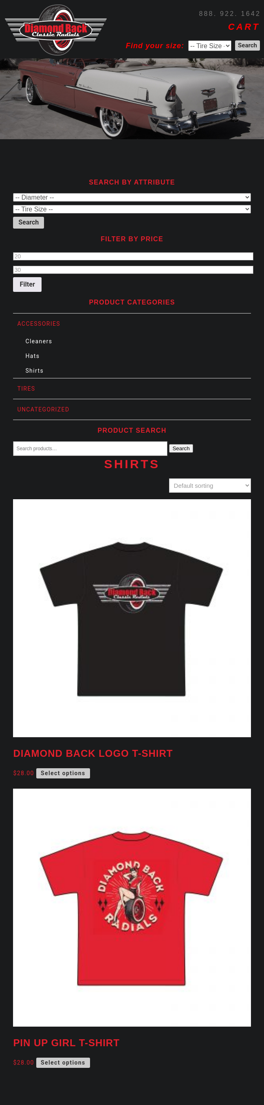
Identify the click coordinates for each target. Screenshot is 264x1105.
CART (244, 27)
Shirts (34, 370)
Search (180, 448)
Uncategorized (43, 409)
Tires (26, 388)
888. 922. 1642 (230, 13)
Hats (32, 356)
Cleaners (38, 341)
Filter (27, 284)
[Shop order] (210, 485)
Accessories (38, 323)
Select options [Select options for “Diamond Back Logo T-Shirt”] (63, 773)
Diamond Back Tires (56, 30)
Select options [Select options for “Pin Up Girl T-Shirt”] (63, 1062)
